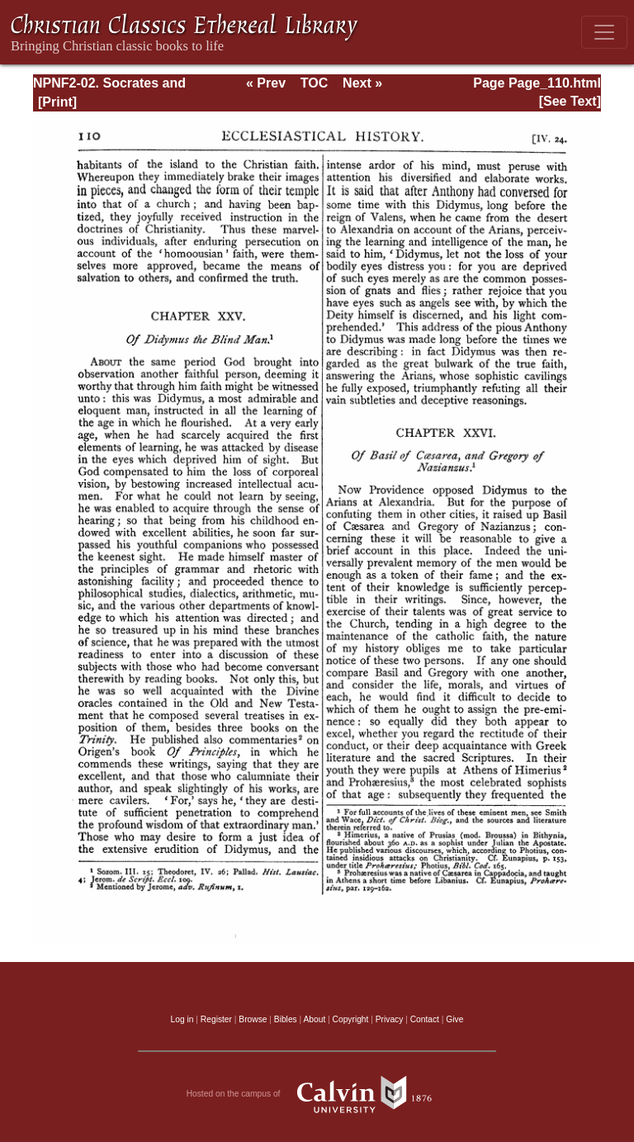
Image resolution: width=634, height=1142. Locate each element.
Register (216, 1019)
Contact (424, 1019)
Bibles (285, 1019)
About (314, 1019)
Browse (253, 1019)
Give (454, 1019)
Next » (362, 83)
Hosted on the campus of (317, 1094)
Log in (182, 1019)
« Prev (266, 83)
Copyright (351, 1019)
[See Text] (570, 101)
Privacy (390, 1019)
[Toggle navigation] (604, 32)
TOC (314, 83)
